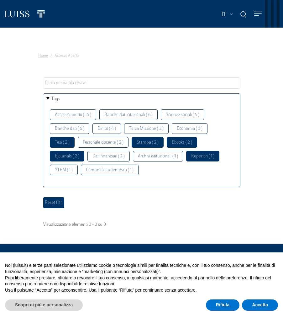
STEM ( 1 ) (64, 170)
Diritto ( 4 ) (106, 128)
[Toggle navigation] (258, 14)
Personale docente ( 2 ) (103, 142)
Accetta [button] (260, 304)
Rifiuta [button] (223, 304)
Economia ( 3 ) (189, 128)
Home (43, 56)
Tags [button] (55, 99)
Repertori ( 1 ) (202, 156)
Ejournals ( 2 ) (67, 156)
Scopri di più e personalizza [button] (44, 304)
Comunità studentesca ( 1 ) (110, 170)
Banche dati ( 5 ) (69, 128)
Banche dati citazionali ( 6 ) (128, 115)
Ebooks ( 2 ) (182, 142)
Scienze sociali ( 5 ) (182, 115)
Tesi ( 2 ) (62, 142)
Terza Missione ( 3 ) (146, 128)
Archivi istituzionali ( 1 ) (158, 156)
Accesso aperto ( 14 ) (73, 115)
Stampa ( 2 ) (148, 142)
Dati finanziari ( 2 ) (108, 156)
